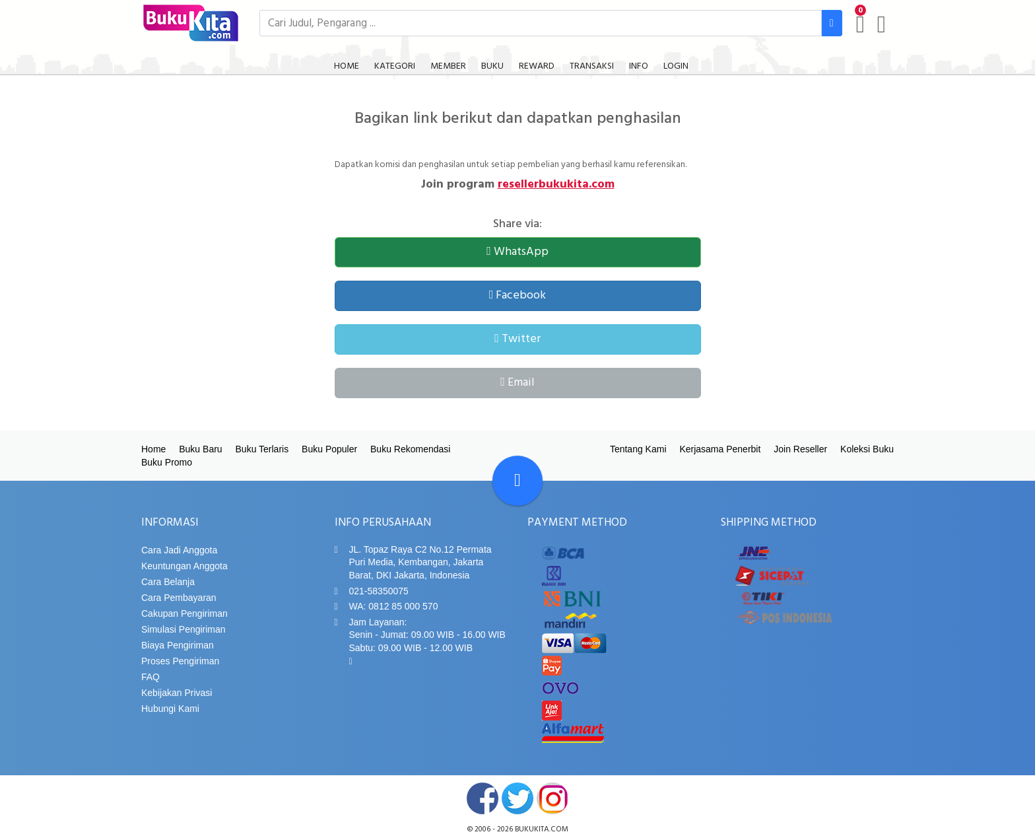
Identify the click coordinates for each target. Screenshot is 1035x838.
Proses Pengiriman (180, 661)
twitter (517, 798)
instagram (552, 798)
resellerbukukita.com (556, 184)
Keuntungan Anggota (184, 566)
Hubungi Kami (170, 708)
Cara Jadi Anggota (179, 550)
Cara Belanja (168, 581)
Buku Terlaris (262, 449)
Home (153, 449)
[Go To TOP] (517, 481)
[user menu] (881, 24)
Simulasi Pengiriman (183, 629)
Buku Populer (329, 449)
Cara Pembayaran (179, 597)
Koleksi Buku (867, 449)
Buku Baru (200, 449)
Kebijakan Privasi (176, 692)
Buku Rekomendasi (410, 449)
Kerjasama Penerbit (719, 449)
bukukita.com (541, 829)
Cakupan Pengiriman (184, 613)
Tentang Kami (638, 449)
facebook (482, 798)
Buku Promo (166, 462)
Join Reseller (800, 449)
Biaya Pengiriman (177, 645)
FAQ (150, 677)
